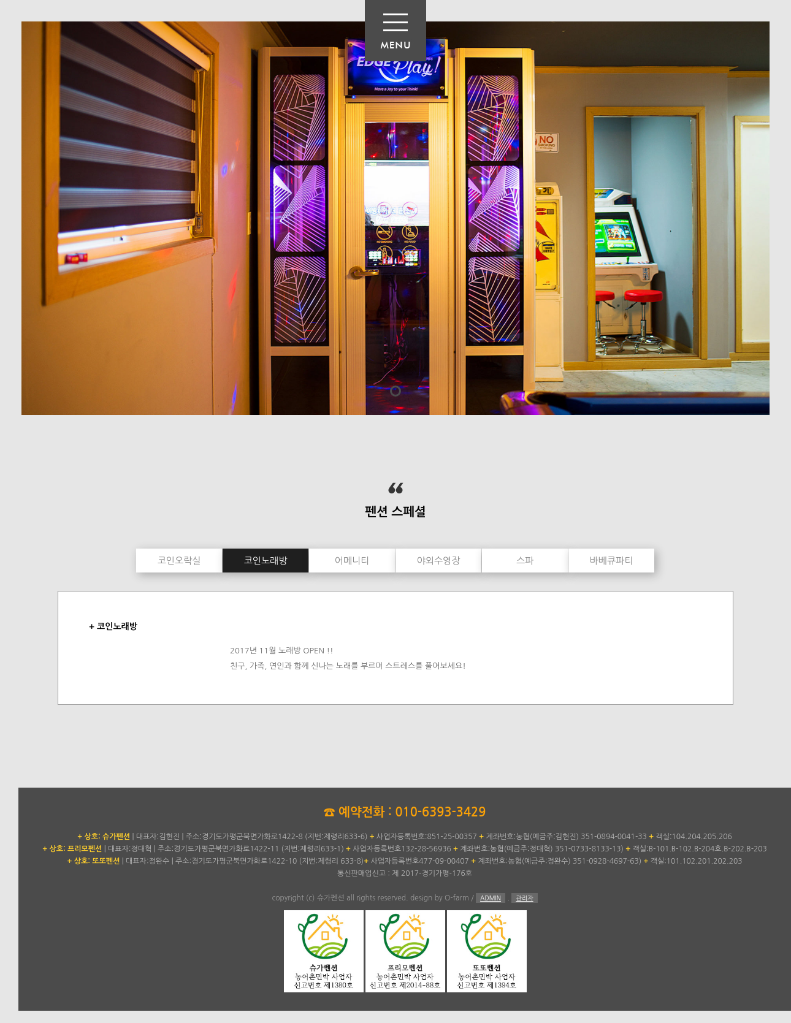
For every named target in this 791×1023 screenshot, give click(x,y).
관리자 (524, 898)
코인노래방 (266, 560)
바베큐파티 (611, 560)
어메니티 (352, 560)
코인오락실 (179, 560)
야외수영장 (438, 560)
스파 (524, 560)
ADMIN (490, 898)
